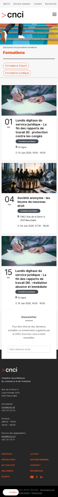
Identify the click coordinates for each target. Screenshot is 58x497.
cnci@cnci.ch (8, 407)
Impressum (37, 493)
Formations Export (16, 65)
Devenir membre (21, 3)
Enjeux (6, 476)
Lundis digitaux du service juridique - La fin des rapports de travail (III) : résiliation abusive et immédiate (31, 278)
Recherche (50, 3)
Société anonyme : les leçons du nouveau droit (33, 202)
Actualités (8, 465)
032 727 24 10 (8, 410)
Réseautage (8, 459)
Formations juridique (17, 72)
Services (7, 454)
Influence (7, 471)
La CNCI (34, 454)
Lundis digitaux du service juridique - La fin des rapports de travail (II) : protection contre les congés (32, 128)
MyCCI (6, 3)
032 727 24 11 (8, 439)
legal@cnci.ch (8, 436)
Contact (38, 3)
